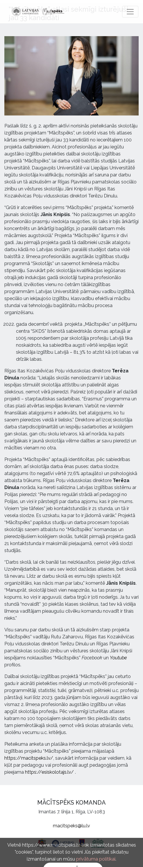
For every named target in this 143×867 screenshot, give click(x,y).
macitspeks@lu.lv (71, 826)
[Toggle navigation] (130, 11)
